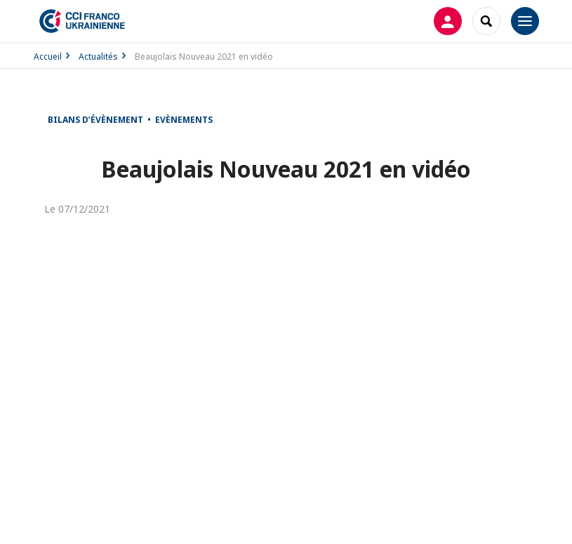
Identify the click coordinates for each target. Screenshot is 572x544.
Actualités (98, 56)
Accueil (48, 56)
